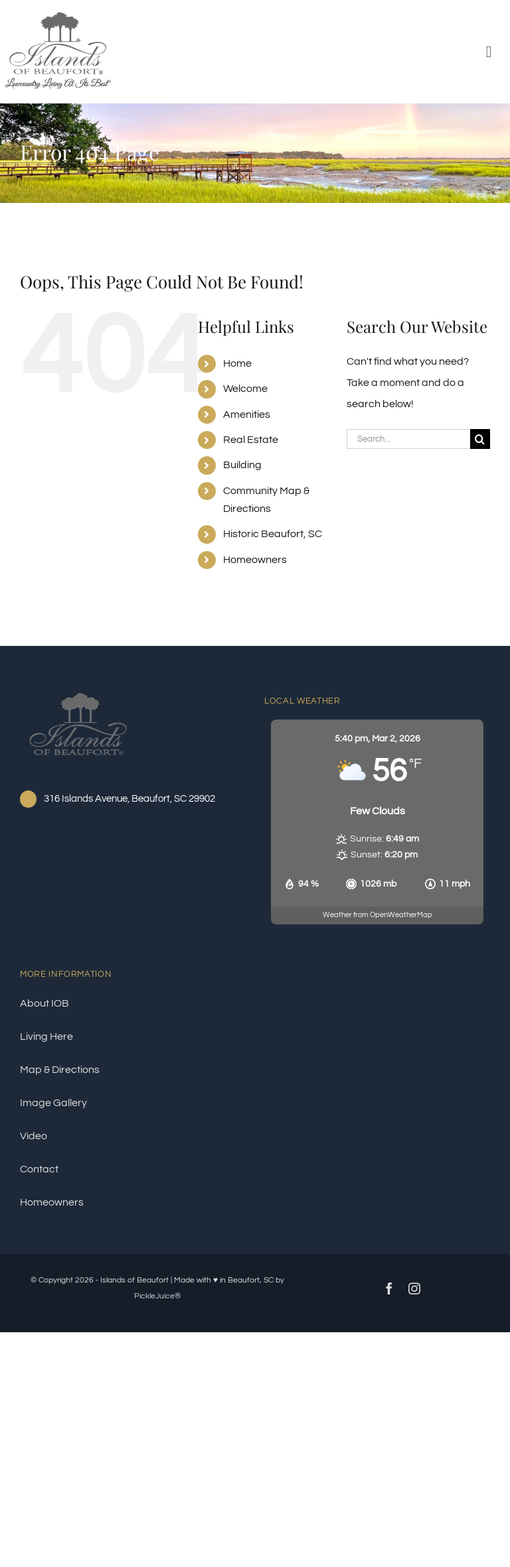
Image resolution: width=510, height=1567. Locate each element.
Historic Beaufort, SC (272, 534)
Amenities (246, 414)
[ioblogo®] (78, 691)
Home (237, 363)
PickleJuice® (157, 1296)
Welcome (245, 388)
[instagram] (414, 1288)
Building (242, 465)
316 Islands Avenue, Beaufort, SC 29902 (129, 799)
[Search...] (408, 439)
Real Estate (250, 439)
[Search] (480, 439)
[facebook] (389, 1288)
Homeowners (255, 559)
